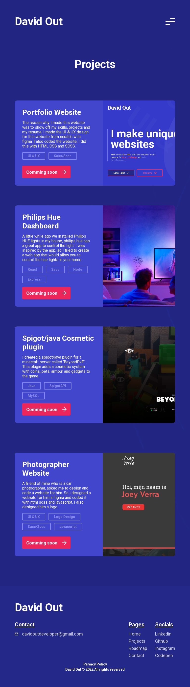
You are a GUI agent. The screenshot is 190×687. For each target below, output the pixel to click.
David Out (39, 21)
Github (161, 641)
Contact (136, 655)
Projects (137, 641)
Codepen (164, 655)
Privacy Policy (95, 664)
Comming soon (46, 172)
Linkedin (163, 634)
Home (135, 634)
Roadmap (138, 648)
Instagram (165, 648)
